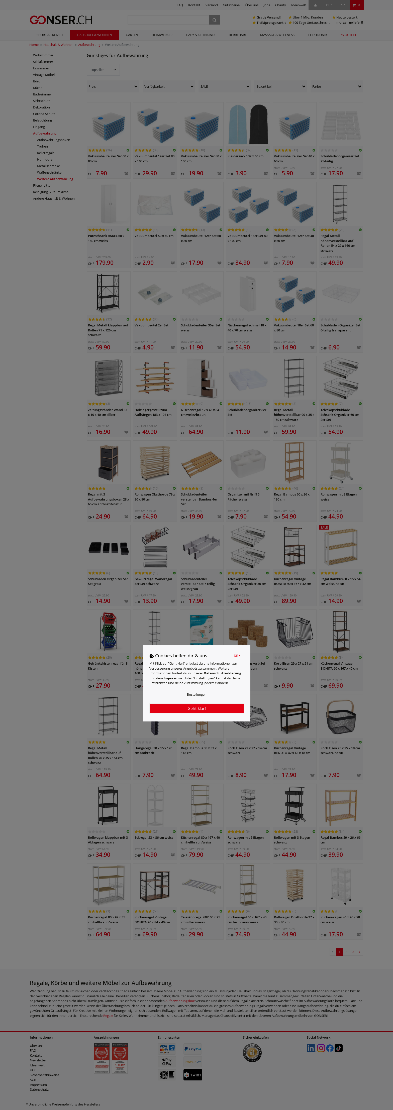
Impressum (173, 678)
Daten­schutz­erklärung (222, 673)
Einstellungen (196, 694)
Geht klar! (196, 708)
